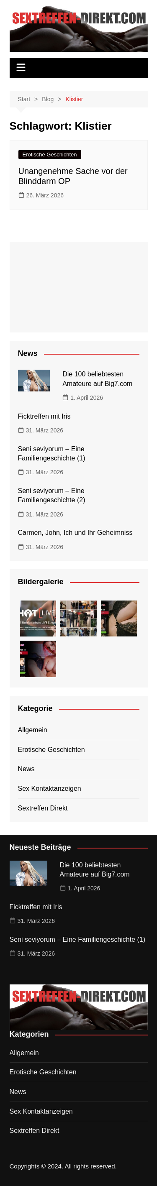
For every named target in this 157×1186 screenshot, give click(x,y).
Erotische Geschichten (50, 154)
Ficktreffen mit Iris (44, 416)
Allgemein (32, 730)
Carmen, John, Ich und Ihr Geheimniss (75, 532)
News (26, 768)
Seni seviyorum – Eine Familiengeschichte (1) (78, 939)
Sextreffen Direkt (43, 808)
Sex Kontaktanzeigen (49, 788)
